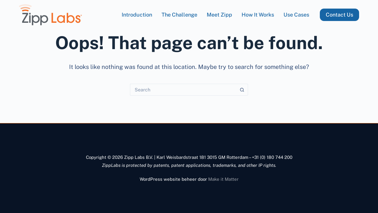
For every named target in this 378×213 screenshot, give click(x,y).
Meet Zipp (219, 15)
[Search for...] (183, 90)
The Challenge (179, 15)
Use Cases (296, 15)
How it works (258, 15)
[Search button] (242, 90)
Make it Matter (223, 179)
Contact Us (339, 15)
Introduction (137, 15)
